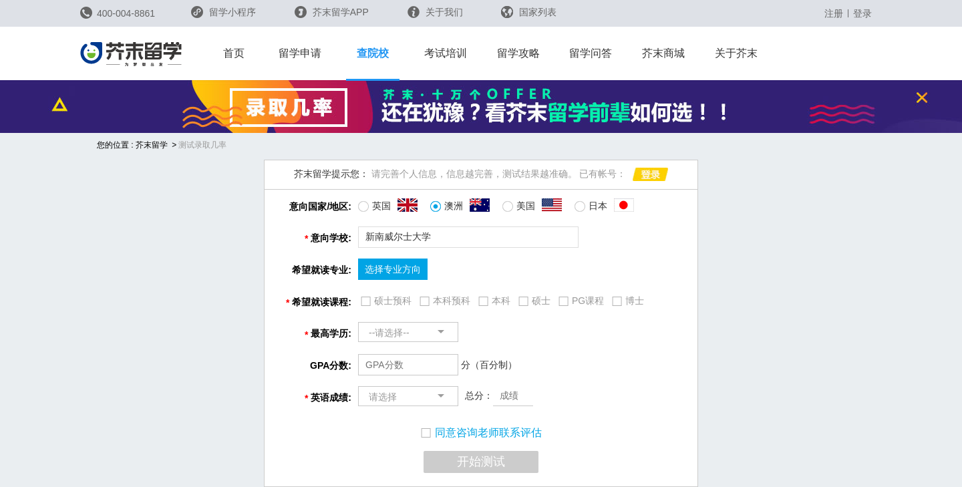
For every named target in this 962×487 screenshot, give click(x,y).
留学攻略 (518, 53)
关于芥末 (736, 53)
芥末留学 (152, 145)
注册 (833, 13)
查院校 (373, 53)
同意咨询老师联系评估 (481, 432)
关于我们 (435, 12)
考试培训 (445, 53)
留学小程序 (223, 16)
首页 (234, 53)
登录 (862, 13)
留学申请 (300, 53)
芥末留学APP (332, 12)
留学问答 (590, 53)
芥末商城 (663, 53)
